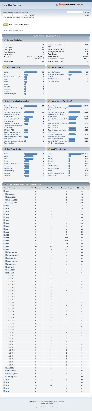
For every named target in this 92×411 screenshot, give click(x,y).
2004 (7, 391)
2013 (7, 241)
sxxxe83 (7, 86)
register (25, 12)
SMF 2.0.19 (33, 401)
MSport (6, 91)
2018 (7, 226)
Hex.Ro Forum (11, 5)
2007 (7, 385)
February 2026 (12, 200)
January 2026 (12, 203)
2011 (7, 247)
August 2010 (11, 264)
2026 (7, 191)
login (19, 12)
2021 (7, 217)
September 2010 (13, 261)
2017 (7, 229)
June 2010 (11, 270)
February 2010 (12, 374)
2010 (7, 249)
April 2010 (11, 368)
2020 (7, 220)
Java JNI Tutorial (53, 81)
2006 (7, 388)
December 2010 (12, 252)
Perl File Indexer (53, 79)
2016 (7, 232)
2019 (7, 223)
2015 (7, 235)
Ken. (5, 74)
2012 (7, 244)
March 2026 (11, 197)
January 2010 (12, 377)
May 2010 (10, 273)
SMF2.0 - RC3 (9, 130)
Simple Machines (48, 401)
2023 (7, 212)
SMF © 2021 (40, 401)
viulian (6, 72)
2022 (7, 214)
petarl (6, 79)
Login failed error (10, 121)
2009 (7, 380)
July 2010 (10, 267)
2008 (7, 382)
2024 (7, 209)
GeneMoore (8, 168)
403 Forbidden (9, 116)
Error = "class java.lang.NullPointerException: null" (14, 108)
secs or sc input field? (11, 119)
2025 (7, 206)
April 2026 (11, 194)
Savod (6, 84)
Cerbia (85, 56)
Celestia (7, 175)
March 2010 (11, 371)
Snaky (6, 82)
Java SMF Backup (54, 72)
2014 (7, 238)
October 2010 (12, 258)
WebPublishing (9, 171)
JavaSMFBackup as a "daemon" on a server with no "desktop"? (13, 125)
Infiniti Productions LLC (12, 77)
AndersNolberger (10, 94)
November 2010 (12, 255)
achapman (7, 89)
